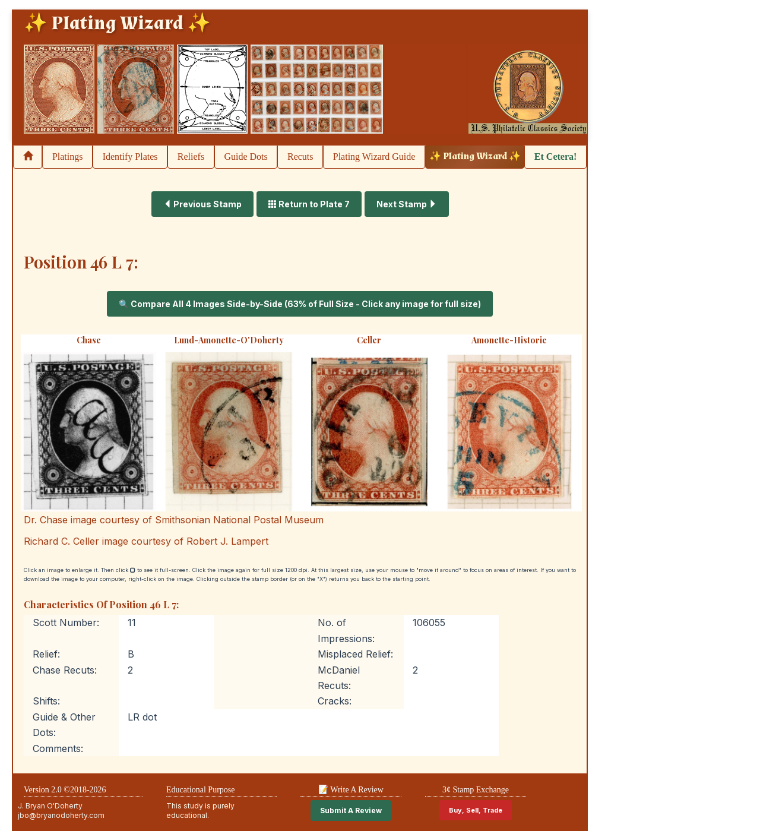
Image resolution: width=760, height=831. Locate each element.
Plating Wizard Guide (374, 156)
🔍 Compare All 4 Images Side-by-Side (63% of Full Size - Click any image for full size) (300, 304)
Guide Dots (245, 156)
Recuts (300, 156)
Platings (67, 156)
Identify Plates (130, 156)
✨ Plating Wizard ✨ (475, 156)
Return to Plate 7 (309, 204)
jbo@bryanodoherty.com (61, 815)
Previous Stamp (202, 204)
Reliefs (191, 156)
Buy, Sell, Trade (475, 810)
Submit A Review (351, 810)
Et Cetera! (555, 156)
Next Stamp (406, 204)
